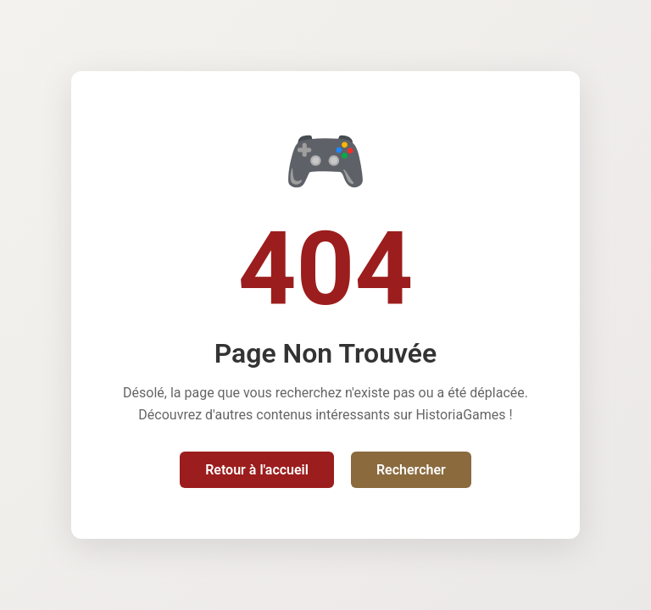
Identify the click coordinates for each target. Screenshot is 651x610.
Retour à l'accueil (257, 470)
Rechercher (411, 470)
